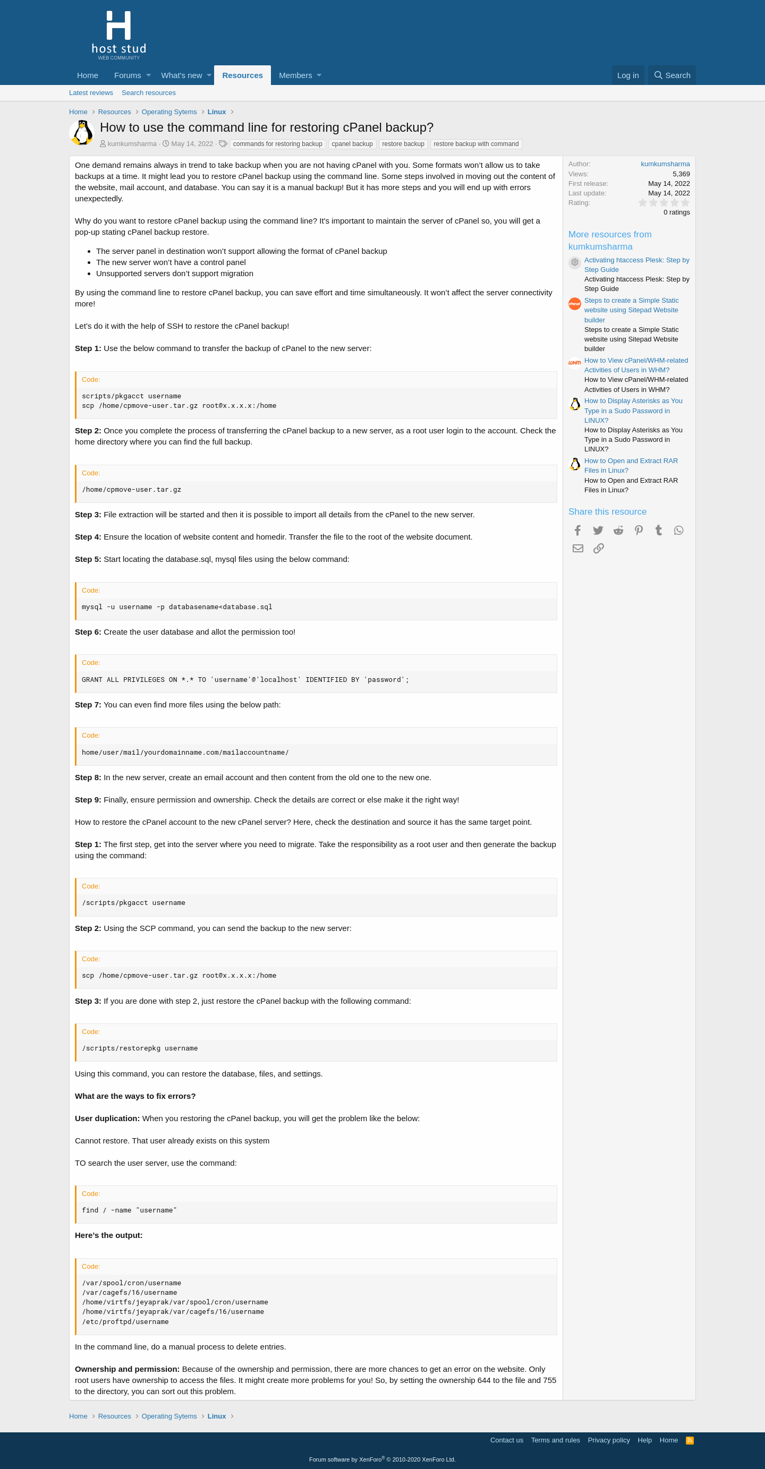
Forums (127, 75)
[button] (148, 75)
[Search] (672, 75)
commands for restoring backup (277, 144)
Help (645, 1440)
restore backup (403, 144)
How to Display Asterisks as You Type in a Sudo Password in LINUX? (633, 410)
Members (295, 75)
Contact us (506, 1440)
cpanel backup (352, 144)
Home (87, 75)
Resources (242, 75)
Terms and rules (555, 1440)
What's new (182, 75)
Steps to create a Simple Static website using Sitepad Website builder (631, 309)
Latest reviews (91, 93)
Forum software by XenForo (382, 1459)
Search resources (149, 93)
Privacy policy (609, 1440)
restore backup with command (476, 144)
